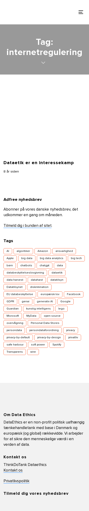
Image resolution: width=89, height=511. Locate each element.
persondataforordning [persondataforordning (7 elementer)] (44, 330)
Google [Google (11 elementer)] (65, 301)
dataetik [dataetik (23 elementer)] (56, 272)
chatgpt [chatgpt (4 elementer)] (44, 265)
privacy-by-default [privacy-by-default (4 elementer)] (18, 337)
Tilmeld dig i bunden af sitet (27, 226)
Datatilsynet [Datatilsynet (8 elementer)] (15, 287)
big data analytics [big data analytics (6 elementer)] (51, 258)
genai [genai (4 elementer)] (25, 301)
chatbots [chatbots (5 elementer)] (26, 265)
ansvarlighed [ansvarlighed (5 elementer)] (64, 251)
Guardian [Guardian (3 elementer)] (13, 308)
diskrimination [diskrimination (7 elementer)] (39, 287)
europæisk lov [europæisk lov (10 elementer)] (50, 294)
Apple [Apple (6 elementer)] (10, 258)
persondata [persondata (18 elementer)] (14, 330)
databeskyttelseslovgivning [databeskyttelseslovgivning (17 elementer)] (25, 272)
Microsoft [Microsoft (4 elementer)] (13, 316)
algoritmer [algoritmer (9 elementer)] (23, 251)
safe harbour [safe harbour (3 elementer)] (15, 344)
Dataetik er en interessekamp (38, 163)
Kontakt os (13, 470)
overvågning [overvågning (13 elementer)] (15, 323)
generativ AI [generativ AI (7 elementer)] (45, 301)
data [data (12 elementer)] (60, 265)
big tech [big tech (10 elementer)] (76, 258)
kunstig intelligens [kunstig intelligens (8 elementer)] (38, 308)
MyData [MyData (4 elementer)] (31, 316)
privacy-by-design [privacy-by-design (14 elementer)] (49, 337)
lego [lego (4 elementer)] (61, 308)
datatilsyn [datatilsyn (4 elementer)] (56, 280)
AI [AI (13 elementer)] (8, 251)
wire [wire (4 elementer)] (33, 352)
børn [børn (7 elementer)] (10, 265)
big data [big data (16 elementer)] (26, 258)
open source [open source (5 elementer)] (52, 316)
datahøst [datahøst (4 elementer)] (37, 280)
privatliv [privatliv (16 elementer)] (73, 337)
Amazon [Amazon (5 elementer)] (43, 251)
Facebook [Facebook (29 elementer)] (73, 294)
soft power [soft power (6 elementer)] (38, 344)
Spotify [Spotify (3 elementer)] (56, 344)
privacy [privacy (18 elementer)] (70, 330)
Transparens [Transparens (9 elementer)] (15, 352)
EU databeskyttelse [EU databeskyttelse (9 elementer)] (20, 294)
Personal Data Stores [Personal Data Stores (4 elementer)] (45, 323)
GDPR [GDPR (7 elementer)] (10, 301)
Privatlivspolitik (16, 481)
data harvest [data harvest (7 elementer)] (15, 280)
